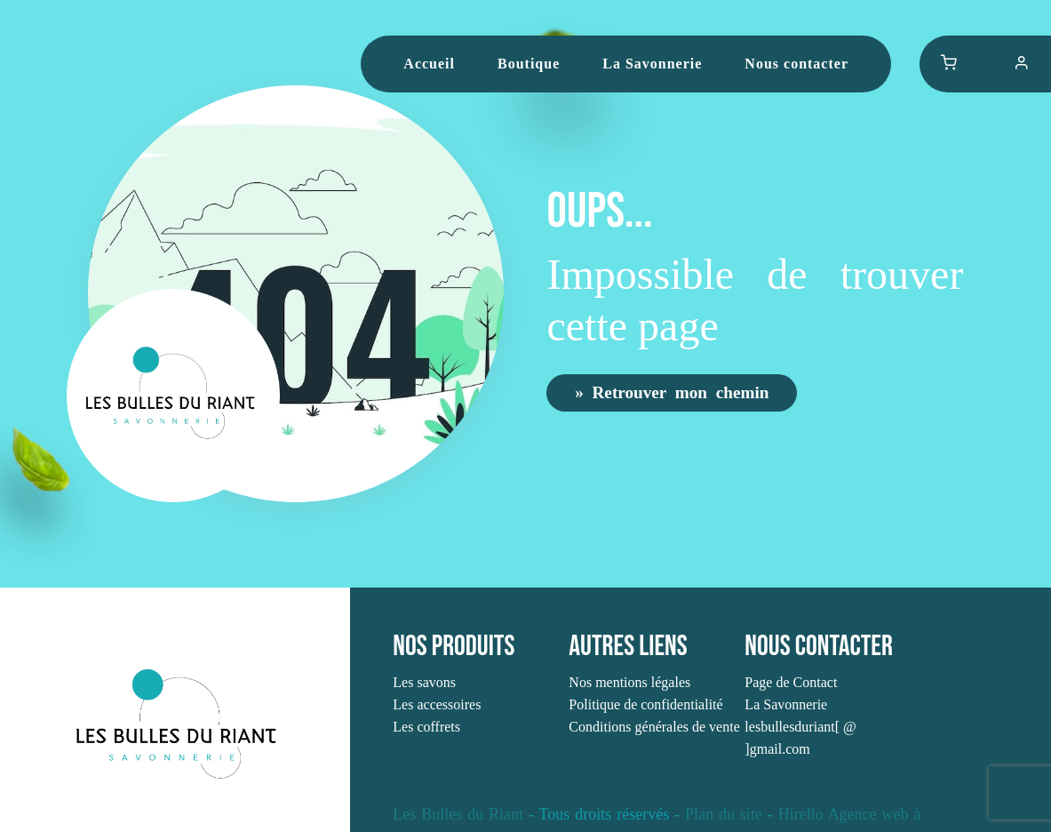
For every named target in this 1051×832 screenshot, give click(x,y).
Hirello (801, 814)
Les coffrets (426, 726)
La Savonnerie (652, 63)
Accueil (429, 63)
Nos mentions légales (629, 682)
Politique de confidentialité (645, 704)
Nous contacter (796, 63)
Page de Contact (790, 682)
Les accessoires (437, 704)
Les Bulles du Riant (458, 814)
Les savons (424, 682)
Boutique (529, 63)
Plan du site (723, 814)
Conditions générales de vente (654, 726)
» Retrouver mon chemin (671, 391)
